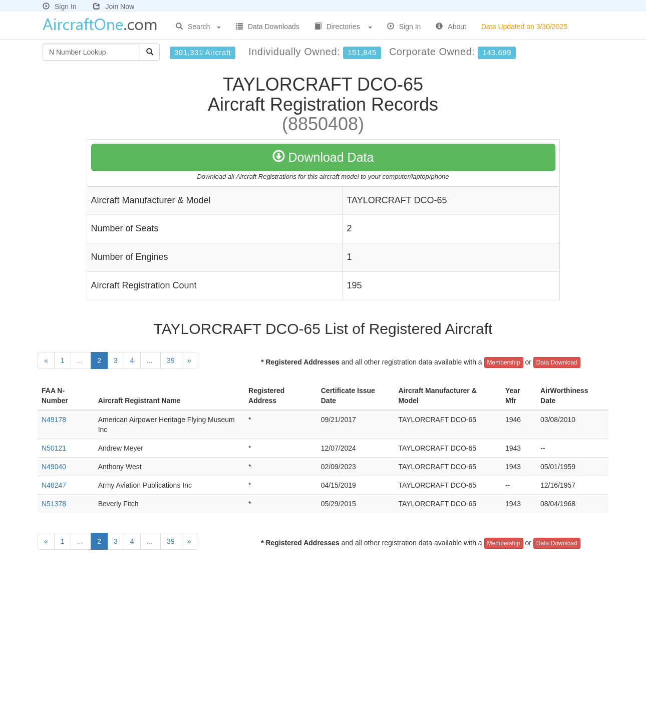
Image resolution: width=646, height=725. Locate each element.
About (451, 27)
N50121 (54, 448)
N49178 (54, 420)
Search (198, 27)
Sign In (60, 7)
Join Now (113, 7)
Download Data (323, 157)
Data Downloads (267, 27)
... (81, 360)
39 (171, 360)
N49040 (54, 467)
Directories (343, 27)
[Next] (189, 360)
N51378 (54, 504)
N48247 (54, 485)
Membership (503, 362)
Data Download (556, 362)
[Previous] (46, 360)
